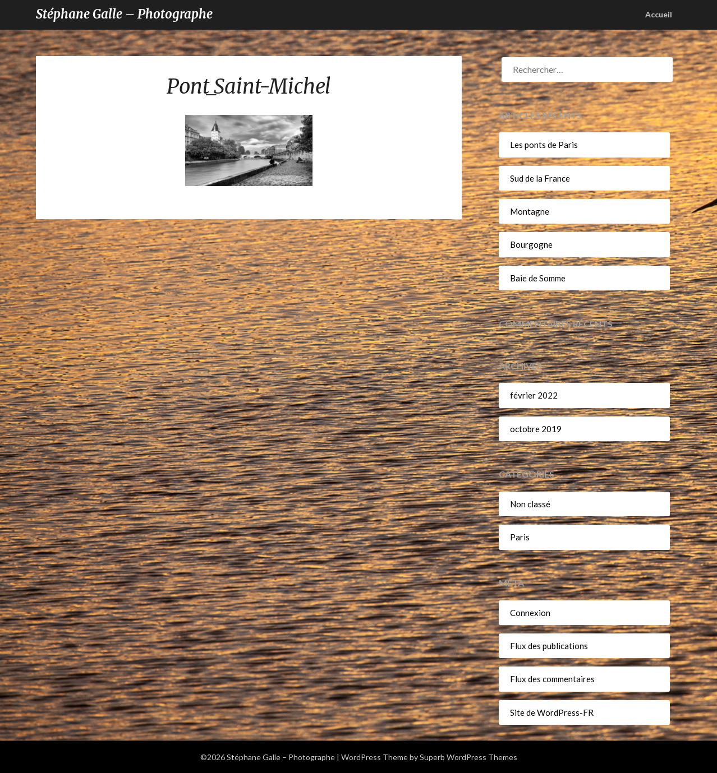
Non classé (530, 504)
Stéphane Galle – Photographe (124, 14)
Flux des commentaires (552, 679)
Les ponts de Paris (544, 145)
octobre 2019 (536, 429)
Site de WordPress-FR (552, 712)
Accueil (658, 14)
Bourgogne (531, 244)
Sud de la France (540, 178)
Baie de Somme (538, 278)
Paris (520, 537)
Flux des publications (549, 646)
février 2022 (534, 395)
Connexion (530, 613)
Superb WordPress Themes (468, 757)
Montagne (529, 211)
